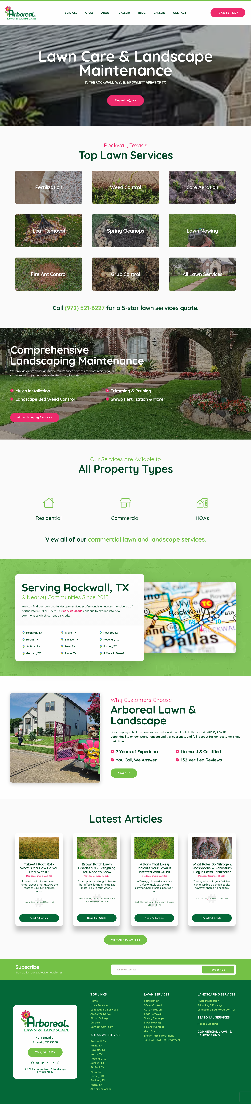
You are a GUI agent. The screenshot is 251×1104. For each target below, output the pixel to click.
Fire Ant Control (154, 1026)
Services (71, 12)
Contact (179, 12)
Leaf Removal (153, 1013)
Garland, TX (33, 653)
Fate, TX (70, 646)
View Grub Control (125, 260)
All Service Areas (100, 1089)
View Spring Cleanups (125, 216)
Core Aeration (153, 1009)
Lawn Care (29, 902)
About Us (124, 773)
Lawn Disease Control (99, 901)
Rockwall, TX (34, 632)
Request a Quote (125, 100)
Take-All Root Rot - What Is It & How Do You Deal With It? (39, 868)
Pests (158, 904)
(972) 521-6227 (228, 12)
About (106, 12)
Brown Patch (85, 898)
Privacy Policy (45, 1071)
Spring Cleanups (154, 1018)
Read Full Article (39, 918)
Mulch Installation (32, 391)
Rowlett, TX (110, 632)
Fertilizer (212, 898)
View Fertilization (49, 173)
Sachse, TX (71, 639)
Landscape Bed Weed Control (216, 1009)
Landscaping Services (104, 1009)
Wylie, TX (71, 632)
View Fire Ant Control (49, 260)
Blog (142, 12)
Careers (159, 12)
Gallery (124, 12)
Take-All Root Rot (45, 902)
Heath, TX (32, 639)
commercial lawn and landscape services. (147, 539)
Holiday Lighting (208, 1023)
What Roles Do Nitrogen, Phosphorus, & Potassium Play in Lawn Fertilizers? (212, 868)
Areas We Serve (100, 1013)
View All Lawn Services (202, 260)
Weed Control (153, 1005)
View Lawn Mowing (202, 216)
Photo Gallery (99, 1018)
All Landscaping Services (34, 417)
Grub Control (141, 902)
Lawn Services (99, 1005)
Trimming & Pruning (131, 391)
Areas (89, 12)
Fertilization (201, 898)
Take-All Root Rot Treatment (162, 1040)
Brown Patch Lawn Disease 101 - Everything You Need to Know (96, 868)
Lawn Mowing (152, 1022)
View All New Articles (125, 939)
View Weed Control (125, 173)
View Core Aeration (202, 173)
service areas (72, 611)
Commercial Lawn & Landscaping (215, 1033)
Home (94, 1000)
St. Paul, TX (33, 646)
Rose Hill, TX (111, 639)
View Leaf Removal (48, 216)
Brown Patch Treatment (159, 1035)
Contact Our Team (101, 1026)
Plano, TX (71, 653)
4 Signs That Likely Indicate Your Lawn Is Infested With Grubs (154, 868)
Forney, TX (110, 646)
